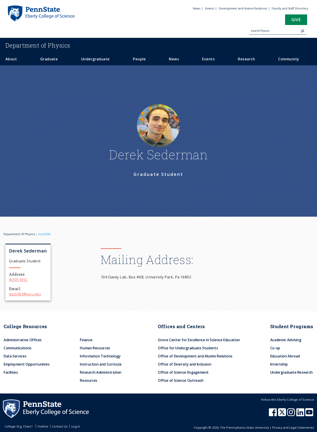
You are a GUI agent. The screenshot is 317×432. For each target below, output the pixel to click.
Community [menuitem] (288, 59)
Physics (37, 45)
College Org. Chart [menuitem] (19, 426)
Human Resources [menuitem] (95, 348)
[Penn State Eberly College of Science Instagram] (291, 414)
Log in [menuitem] (75, 426)
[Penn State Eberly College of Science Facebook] (273, 414)
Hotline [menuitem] (43, 426)
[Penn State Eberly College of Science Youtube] (309, 414)
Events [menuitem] (209, 8)
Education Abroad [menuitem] (285, 356)
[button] (296, 21)
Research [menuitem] (246, 59)
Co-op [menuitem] (275, 348)
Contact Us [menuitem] (60, 426)
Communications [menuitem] (17, 348)
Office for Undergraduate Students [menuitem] (188, 348)
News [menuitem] (196, 8)
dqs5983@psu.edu (25, 294)
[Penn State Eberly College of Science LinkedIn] (300, 414)
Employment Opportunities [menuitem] (26, 364)
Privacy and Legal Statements (293, 427)
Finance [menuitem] (86, 339)
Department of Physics (19, 234)
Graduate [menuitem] (49, 59)
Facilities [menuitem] (11, 372)
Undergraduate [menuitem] (95, 59)
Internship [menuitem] (279, 364)
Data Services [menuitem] (15, 356)
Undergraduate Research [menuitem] (291, 372)
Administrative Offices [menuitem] (23, 339)
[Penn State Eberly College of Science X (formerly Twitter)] (282, 414)
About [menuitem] (11, 59)
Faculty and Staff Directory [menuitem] (290, 8)
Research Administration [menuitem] (100, 372)
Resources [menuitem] (88, 380)
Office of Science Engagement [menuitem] (183, 372)
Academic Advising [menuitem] (285, 339)
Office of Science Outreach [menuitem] (180, 380)
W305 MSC (18, 279)
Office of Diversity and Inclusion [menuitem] (184, 364)
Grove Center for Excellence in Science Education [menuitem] (199, 339)
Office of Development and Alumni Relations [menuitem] (195, 356)
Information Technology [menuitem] (100, 356)
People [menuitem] (139, 59)
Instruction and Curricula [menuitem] (100, 364)
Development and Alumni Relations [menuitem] (243, 8)
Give (296, 19)
